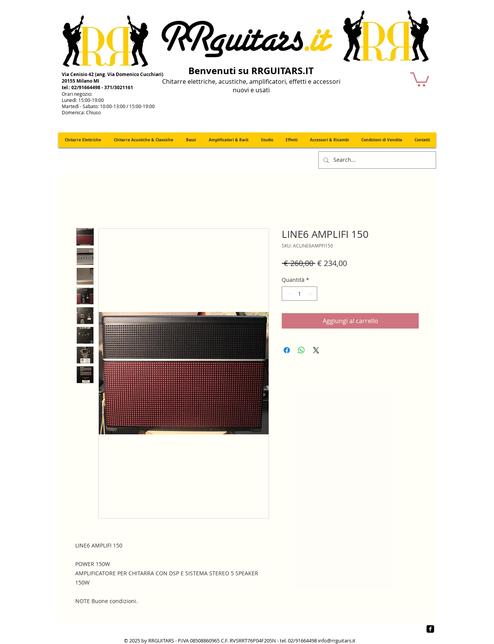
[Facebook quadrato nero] (430, 629)
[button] (419, 78)
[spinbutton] (299, 293)
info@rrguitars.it (336, 640)
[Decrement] (288, 293)
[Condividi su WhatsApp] (301, 350)
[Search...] (376, 160)
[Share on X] (316, 350)
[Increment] (311, 293)
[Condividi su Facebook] (286, 350)
